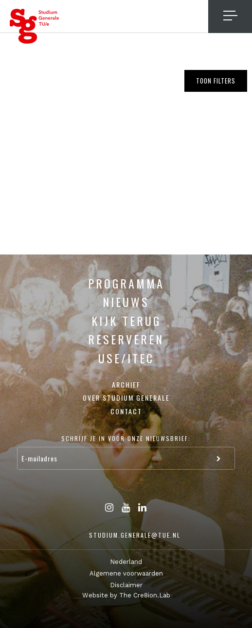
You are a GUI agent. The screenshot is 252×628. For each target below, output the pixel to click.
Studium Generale (34, 26)
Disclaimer (126, 585)
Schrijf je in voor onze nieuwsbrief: (126, 438)
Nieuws (126, 301)
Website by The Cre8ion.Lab (126, 595)
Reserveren (126, 339)
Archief (126, 384)
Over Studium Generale (126, 397)
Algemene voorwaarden (126, 573)
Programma (126, 283)
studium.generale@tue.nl (134, 535)
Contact (126, 411)
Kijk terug (126, 320)
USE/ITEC (126, 358)
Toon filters (215, 80)
